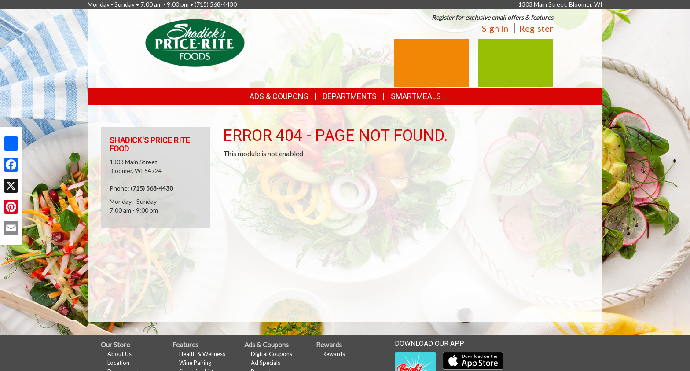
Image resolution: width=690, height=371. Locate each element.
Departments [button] (350, 96)
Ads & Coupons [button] (279, 96)
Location (118, 362)
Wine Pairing (195, 362)
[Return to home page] (195, 42)
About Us (119, 353)
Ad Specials (265, 362)
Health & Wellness (202, 353)
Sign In (495, 28)
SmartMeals (416, 96)
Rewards (334, 353)
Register (536, 28)
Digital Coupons (271, 353)
